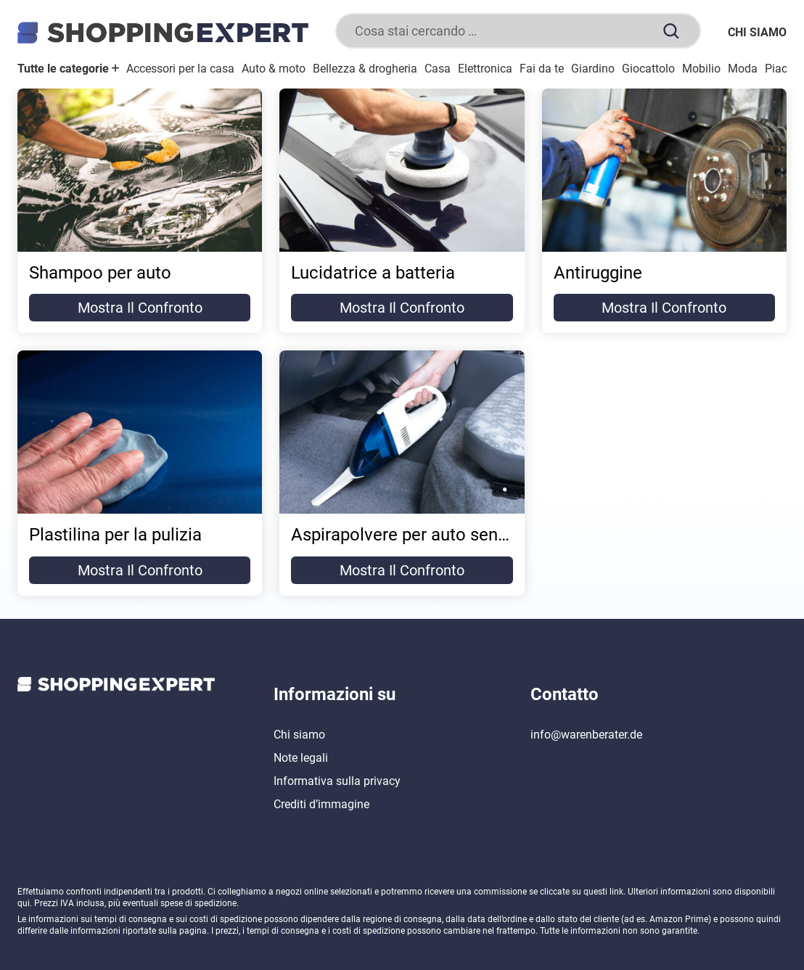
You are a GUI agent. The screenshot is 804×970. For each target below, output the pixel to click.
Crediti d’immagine (321, 804)
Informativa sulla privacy (337, 781)
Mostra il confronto (140, 307)
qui (23, 903)
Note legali (301, 758)
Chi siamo (757, 32)
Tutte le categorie (68, 68)
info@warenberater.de (586, 734)
